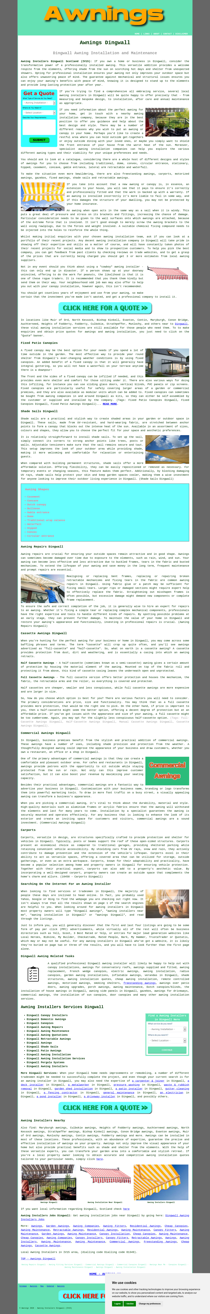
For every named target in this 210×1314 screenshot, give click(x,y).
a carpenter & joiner (148, 1080)
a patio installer (129, 1088)
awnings (31, 163)
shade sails (44, 475)
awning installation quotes (167, 1155)
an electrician (171, 1092)
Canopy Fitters (165, 1230)
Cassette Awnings (47, 1245)
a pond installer (49, 1096)
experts (52, 1151)
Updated (50, 1286)
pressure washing (127, 1084)
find (32, 1127)
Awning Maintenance (35, 1230)
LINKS (146, 34)
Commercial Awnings (124, 1241)
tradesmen (28, 1077)
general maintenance (118, 1092)
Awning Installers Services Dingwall (62, 1007)
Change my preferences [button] (150, 1304)
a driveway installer (99, 1096)
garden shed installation (74, 1088)
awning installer (114, 963)
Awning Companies (86, 1226)
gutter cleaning (177, 1088)
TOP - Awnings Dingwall (38, 1258)
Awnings (150, 1135)
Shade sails (30, 418)
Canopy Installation (114, 1233)
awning (119, 73)
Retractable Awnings (68, 1230)
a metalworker (78, 1084)
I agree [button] (117, 1304)
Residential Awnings (145, 1226)
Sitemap (23, 1286)
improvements (118, 1073)
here (99, 1159)
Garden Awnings (57, 1226)
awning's (48, 622)
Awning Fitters (114, 1226)
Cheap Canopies (176, 1226)
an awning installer (36, 1080)
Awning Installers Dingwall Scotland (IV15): (56, 61)
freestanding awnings (140, 983)
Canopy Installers (88, 1237)
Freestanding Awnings (160, 1241)
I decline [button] (130, 1304)
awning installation (159, 971)
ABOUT (156, 34)
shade (138, 448)
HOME (137, 34)
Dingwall (181, 323)
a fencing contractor (61, 1092)
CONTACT (167, 34)
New (42, 1286)
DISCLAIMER (181, 34)
